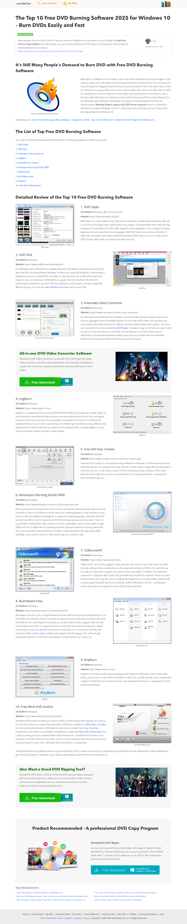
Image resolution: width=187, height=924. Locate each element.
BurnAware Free (26, 176)
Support (77, 918)
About (60, 918)
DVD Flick (22, 149)
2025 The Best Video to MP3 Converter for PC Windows (118, 900)
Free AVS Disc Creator (28, 162)
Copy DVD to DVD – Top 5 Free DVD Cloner (93, 119)
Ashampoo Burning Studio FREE (33, 167)
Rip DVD (49, 914)
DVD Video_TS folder (95, 724)
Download (51, 918)
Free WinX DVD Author (30, 185)
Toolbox (132, 914)
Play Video (76, 914)
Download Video (63, 914)
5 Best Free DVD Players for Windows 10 (134, 119)
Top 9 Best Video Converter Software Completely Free (40, 892)
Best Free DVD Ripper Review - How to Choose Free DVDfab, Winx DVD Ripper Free (52, 896)
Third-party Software (148, 914)
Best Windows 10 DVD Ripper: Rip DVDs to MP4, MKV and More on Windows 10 (51, 900)
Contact (68, 918)
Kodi (162, 914)
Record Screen (108, 914)
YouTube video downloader (88, 731)
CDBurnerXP (24, 171)
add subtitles (51, 287)
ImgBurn (22, 158)
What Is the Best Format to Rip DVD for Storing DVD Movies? (120, 896)
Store (43, 918)
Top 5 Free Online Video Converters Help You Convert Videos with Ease (125, 892)
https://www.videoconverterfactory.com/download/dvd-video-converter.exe (50, 51)
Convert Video (37, 914)
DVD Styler (23, 144)
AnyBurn (22, 181)
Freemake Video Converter (31, 153)
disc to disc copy (36, 633)
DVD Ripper (123, 328)
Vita (154, 41)
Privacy (86, 918)
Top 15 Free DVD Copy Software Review (50, 119)
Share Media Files (92, 914)
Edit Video (122, 914)
